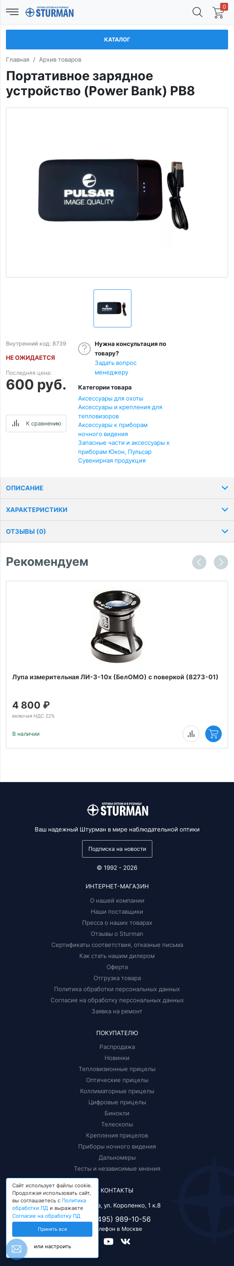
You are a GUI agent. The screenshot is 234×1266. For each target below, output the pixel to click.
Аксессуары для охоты (110, 398)
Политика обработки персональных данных (117, 989)
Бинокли (117, 1113)
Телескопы (117, 1124)
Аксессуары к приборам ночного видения (113, 429)
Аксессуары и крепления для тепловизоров (120, 411)
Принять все (52, 1229)
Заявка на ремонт (117, 1011)
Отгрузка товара (117, 978)
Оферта (117, 967)
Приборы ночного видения (117, 1146)
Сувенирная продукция (112, 460)
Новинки (117, 1058)
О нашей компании (117, 900)
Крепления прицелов (117, 1135)
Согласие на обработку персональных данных (117, 1000)
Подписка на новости (117, 848)
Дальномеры (117, 1157)
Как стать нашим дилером (117, 956)
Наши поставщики (117, 911)
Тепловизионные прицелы (117, 1069)
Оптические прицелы (117, 1080)
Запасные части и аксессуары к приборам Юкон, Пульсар (124, 447)
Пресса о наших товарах (117, 922)
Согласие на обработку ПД (46, 1216)
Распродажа (117, 1047)
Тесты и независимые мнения (117, 1168)
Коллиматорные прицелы (117, 1091)
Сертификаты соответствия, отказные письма (117, 945)
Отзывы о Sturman (117, 933)
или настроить (52, 1246)
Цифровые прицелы (117, 1102)
